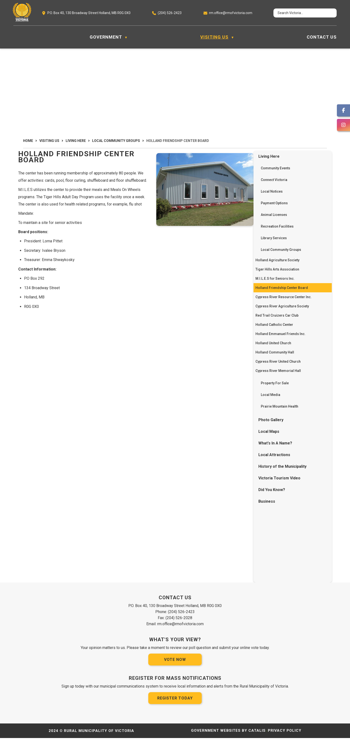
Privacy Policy (284, 747)
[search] (300, 12)
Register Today (175, 715)
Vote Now (175, 676)
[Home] (15, 37)
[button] (328, 13)
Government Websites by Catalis (228, 747)
